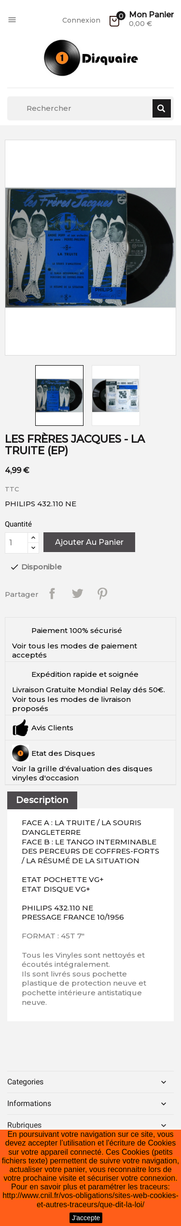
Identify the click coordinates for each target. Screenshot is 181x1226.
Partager (52, 593)
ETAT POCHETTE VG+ (63, 879)
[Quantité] (16, 543)
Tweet (77, 593)
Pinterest (102, 593)
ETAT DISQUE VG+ (56, 889)
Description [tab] (42, 800)
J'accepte (86, 1218)
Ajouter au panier (89, 542)
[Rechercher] (90, 108)
